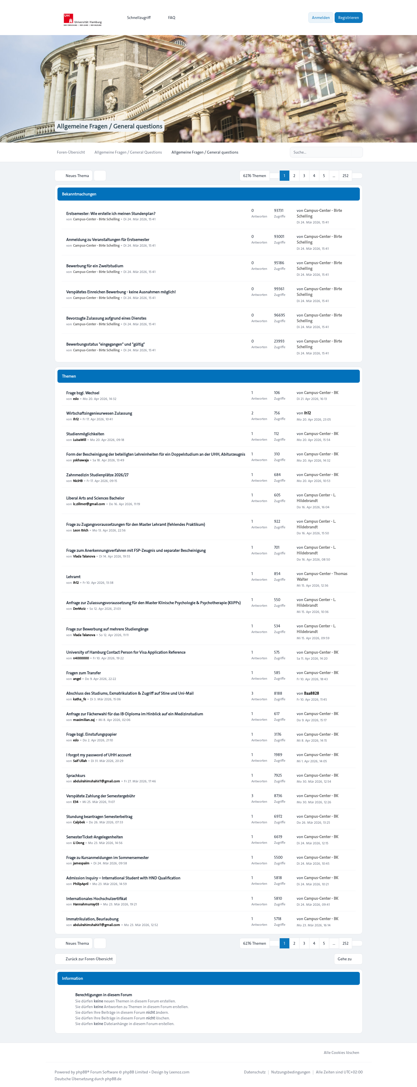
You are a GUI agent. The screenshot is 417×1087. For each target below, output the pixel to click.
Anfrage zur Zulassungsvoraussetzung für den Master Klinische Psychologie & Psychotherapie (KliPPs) (153, 602)
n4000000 (81, 657)
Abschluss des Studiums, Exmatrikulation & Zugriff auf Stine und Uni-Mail (130, 693)
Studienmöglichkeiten (85, 433)
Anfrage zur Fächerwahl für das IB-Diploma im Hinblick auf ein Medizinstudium (134, 713)
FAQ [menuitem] (168, 17)
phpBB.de (113, 1077)
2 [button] (294, 175)
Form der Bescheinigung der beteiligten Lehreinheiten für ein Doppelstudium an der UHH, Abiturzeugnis (155, 454)
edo (76, 398)
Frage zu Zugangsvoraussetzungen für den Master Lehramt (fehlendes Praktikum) (135, 524)
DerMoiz (79, 608)
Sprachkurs (75, 775)
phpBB (81, 1070)
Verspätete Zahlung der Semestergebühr (100, 795)
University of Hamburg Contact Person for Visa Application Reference (125, 652)
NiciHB (78, 480)
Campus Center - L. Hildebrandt (316, 497)
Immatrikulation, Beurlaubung (92, 918)
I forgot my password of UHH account (98, 754)
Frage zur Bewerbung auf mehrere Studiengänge (107, 628)
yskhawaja (81, 459)
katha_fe (79, 698)
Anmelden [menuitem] (321, 17)
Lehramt (73, 576)
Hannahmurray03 (86, 903)
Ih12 (76, 418)
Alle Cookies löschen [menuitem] (338, 1051)
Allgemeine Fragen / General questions (114, 126)
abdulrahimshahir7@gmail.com (96, 780)
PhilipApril (80, 883)
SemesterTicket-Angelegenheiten (94, 836)
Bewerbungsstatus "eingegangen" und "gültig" (105, 343)
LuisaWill (79, 439)
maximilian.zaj (84, 719)
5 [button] (324, 175)
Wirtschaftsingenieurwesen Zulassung (99, 413)
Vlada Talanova (84, 555)
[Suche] (347, 152)
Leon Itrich (80, 529)
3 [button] (304, 175)
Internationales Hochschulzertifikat (96, 898)
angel (77, 678)
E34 (75, 801)
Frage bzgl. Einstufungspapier (91, 734)
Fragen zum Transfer (83, 672)
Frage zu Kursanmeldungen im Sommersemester (107, 857)
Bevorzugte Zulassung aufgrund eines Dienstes (106, 317)
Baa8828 (311, 693)
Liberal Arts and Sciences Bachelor (95, 497)
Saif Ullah (80, 760)
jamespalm (81, 862)
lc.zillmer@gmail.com (89, 503)
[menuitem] (136, 17)
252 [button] (345, 175)
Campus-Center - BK (321, 392)
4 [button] (314, 175)
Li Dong (78, 842)
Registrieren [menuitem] (348, 17)
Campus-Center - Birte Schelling (96, 218)
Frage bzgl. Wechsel (82, 392)
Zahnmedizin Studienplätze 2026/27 (97, 474)
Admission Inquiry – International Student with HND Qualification (123, 877)
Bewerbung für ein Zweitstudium (94, 265)
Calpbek (79, 821)
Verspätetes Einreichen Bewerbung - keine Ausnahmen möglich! (121, 291)
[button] (357, 175)
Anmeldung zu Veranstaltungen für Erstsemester (107, 239)
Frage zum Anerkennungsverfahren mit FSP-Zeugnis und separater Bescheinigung (136, 550)
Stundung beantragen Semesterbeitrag (99, 816)
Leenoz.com (179, 1070)
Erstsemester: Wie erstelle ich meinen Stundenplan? (110, 213)
